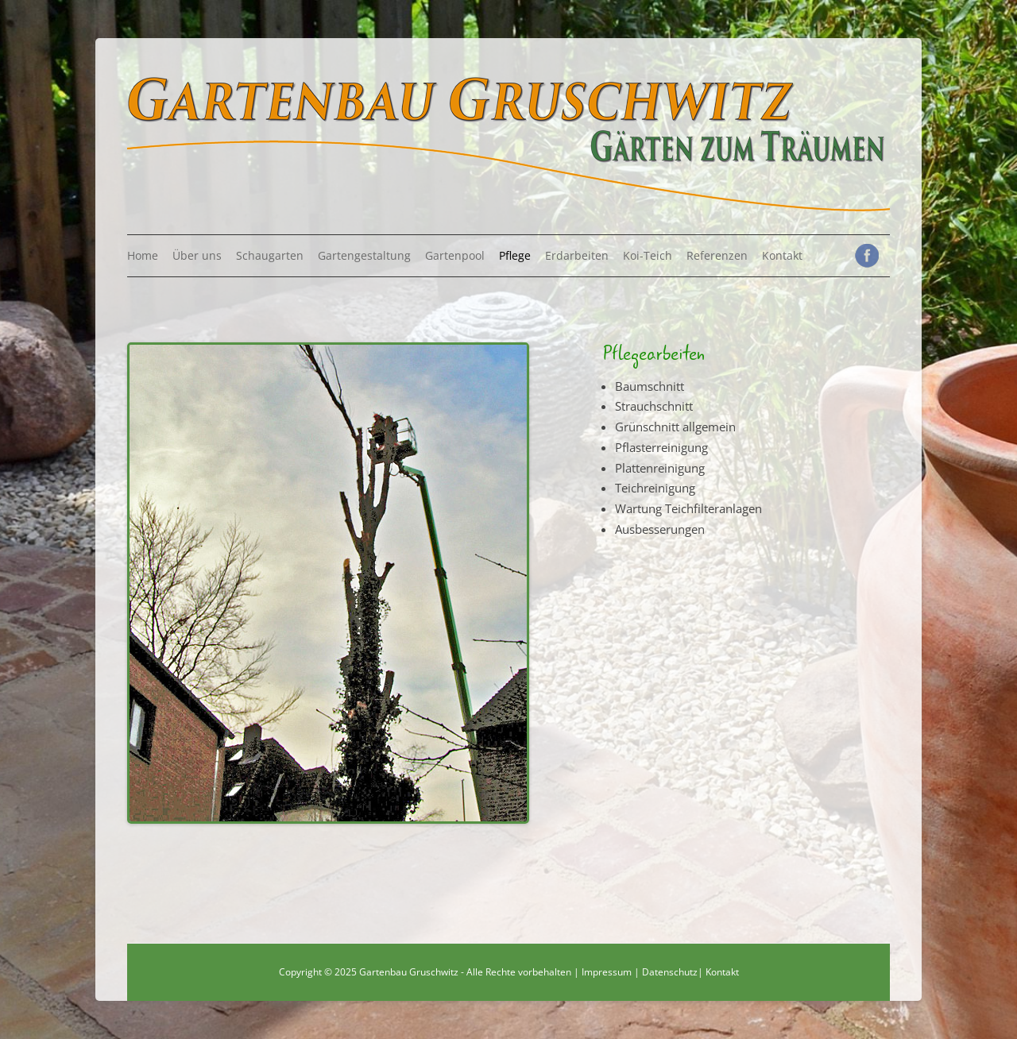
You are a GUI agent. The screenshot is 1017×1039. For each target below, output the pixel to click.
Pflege (515, 255)
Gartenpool (455, 255)
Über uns (197, 255)
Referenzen (717, 255)
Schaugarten (270, 255)
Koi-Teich (647, 255)
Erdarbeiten (577, 255)
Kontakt (782, 255)
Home (142, 255)
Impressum (607, 972)
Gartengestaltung (364, 255)
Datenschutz (670, 972)
